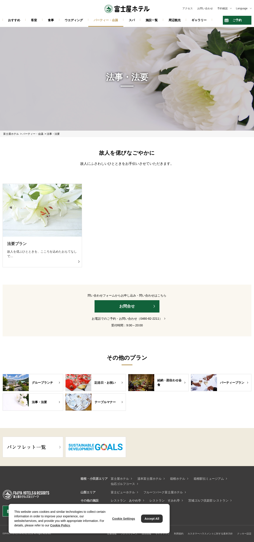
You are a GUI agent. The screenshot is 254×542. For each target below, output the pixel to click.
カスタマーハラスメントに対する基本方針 (210, 533)
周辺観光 (175, 20)
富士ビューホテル (123, 492)
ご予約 (237, 20)
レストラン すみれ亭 (165, 500)
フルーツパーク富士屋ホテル (163, 492)
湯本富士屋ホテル (149, 478)
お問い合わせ (205, 8)
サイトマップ (162, 533)
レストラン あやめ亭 (126, 500)
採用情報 (146, 533)
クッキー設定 (244, 533)
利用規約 (178, 533)
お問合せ (127, 306)
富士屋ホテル (120, 478)
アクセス (187, 8)
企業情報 (112, 533)
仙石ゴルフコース (123, 484)
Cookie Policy (60, 525)
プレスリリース (129, 533)
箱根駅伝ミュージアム (209, 478)
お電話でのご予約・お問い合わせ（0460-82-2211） (127, 318)
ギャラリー (199, 20)
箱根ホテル (177, 478)
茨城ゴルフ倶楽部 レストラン (208, 500)
